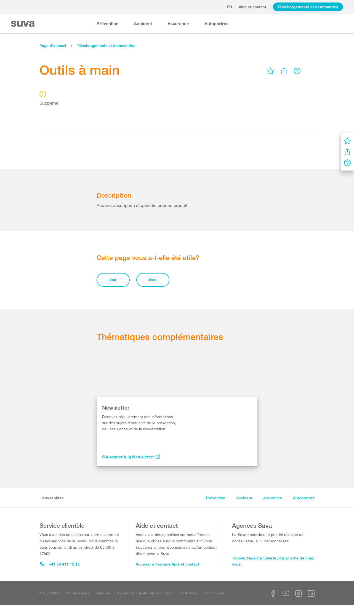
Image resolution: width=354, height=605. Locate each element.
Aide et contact (252, 6)
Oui (113, 279)
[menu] (270, 71)
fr (229, 6)
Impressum (103, 593)
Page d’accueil (52, 45)
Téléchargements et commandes (308, 6)
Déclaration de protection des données (145, 593)
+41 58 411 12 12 (60, 564)
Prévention (107, 23)
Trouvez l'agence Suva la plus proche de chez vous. (273, 561)
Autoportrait (216, 23)
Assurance (178, 23)
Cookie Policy (189, 593)
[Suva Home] (23, 24)
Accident (143, 23)
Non (152, 279)
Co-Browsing (214, 593)
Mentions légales (77, 593)
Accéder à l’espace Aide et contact (167, 564)
